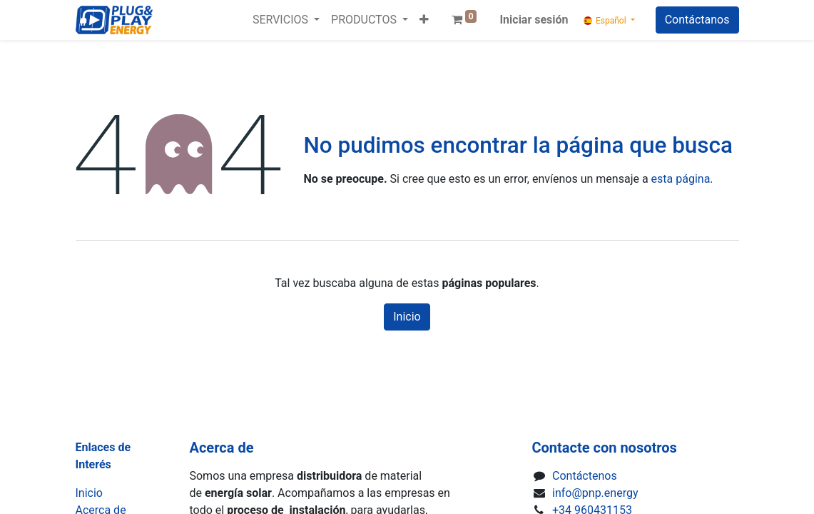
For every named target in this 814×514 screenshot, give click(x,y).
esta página (681, 179)
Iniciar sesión (533, 19)
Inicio (406, 316)
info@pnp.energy (595, 493)
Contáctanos (697, 19)
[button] (424, 20)
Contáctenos (584, 476)
